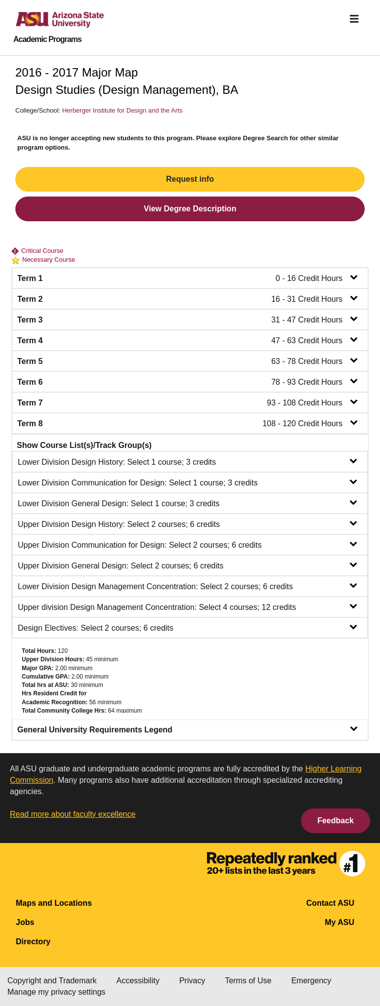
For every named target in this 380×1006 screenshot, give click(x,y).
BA (230, 89)
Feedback (335, 820)
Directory (33, 941)
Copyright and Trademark (52, 980)
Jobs (25, 922)
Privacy (192, 980)
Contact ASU (330, 903)
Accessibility (138, 980)
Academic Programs (47, 39)
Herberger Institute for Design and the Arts (122, 110)
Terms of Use (248, 980)
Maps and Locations (54, 903)
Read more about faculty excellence (72, 814)
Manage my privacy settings (56, 992)
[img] (354, 19)
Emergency (311, 980)
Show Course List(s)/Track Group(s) (84, 445)
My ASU (339, 922)
